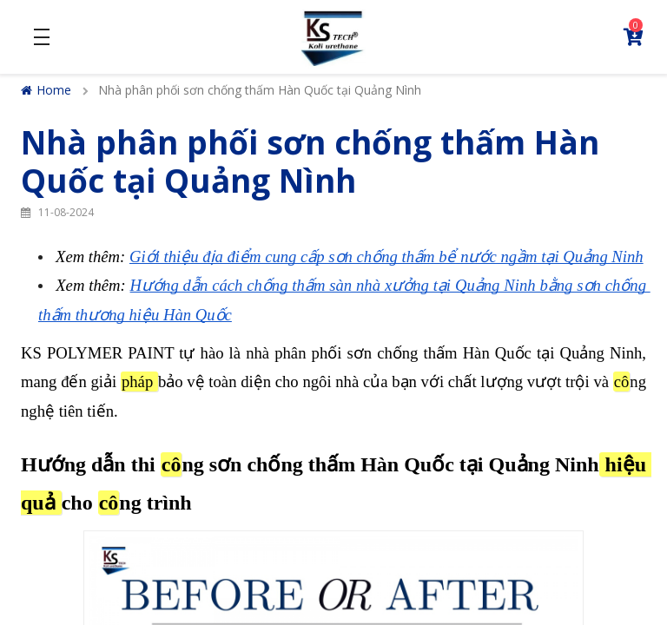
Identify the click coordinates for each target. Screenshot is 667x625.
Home (46, 90)
